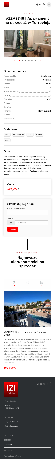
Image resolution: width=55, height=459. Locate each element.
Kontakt (12, 229)
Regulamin (8, 450)
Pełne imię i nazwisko (16, 208)
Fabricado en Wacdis (12, 456)
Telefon (10, 218)
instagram (8, 444)
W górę (44, 384)
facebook (7, 440)
